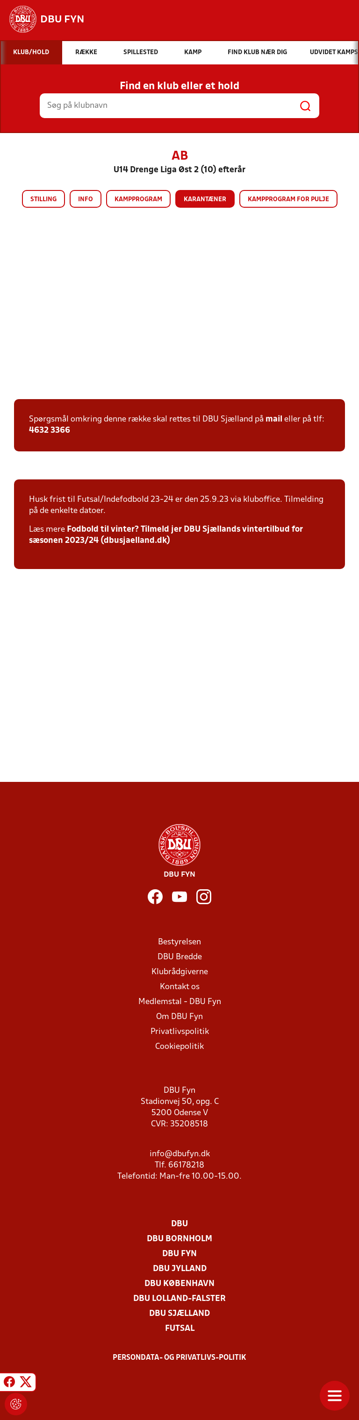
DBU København (179, 1284)
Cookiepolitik (179, 1047)
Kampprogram (138, 200)
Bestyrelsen (179, 942)
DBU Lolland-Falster (179, 1299)
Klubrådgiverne (179, 972)
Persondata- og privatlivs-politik (179, 1358)
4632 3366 (49, 431)
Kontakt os (180, 987)
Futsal (179, 1329)
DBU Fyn (179, 1254)
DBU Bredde (180, 957)
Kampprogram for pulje (288, 200)
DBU (179, 1224)
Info (85, 200)
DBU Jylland (180, 1269)
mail (274, 419)
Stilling (43, 200)
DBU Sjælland (179, 1314)
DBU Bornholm (179, 1239)
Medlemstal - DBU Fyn (179, 1002)
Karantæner (205, 200)
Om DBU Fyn (179, 1017)
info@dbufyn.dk (180, 1154)
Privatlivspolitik (180, 1032)
